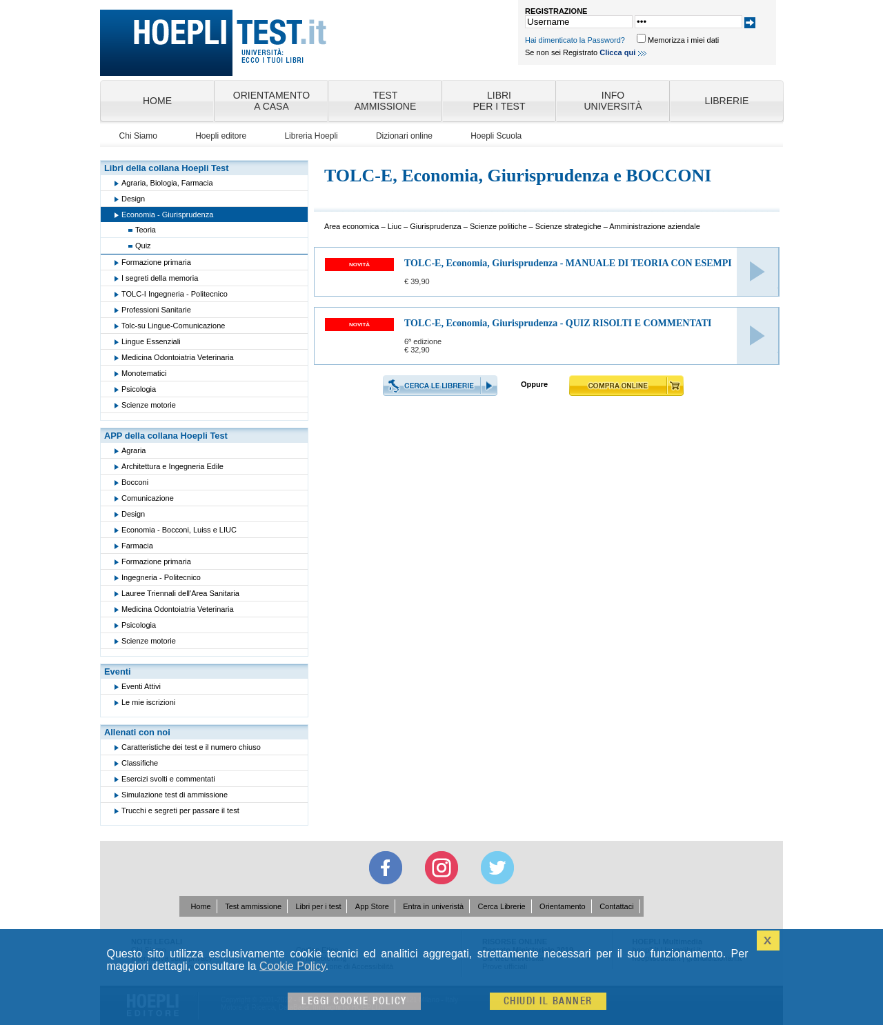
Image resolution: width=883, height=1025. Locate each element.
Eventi (117, 671)
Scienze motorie (148, 405)
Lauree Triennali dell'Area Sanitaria (180, 593)
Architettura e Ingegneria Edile (172, 466)
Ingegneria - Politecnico (161, 577)
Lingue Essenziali (151, 341)
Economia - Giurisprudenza (167, 214)
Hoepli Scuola (496, 136)
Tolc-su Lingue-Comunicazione (173, 325)
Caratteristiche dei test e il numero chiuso (191, 747)
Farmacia (137, 545)
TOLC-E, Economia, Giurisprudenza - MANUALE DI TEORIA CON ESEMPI (568, 263)
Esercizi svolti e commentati (168, 779)
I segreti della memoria (159, 278)
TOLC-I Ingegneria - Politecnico (174, 294)
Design (133, 199)
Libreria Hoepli (310, 136)
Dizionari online (404, 136)
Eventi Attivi (141, 686)
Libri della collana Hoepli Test (166, 168)
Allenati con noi (137, 732)
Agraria (133, 450)
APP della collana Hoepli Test (166, 435)
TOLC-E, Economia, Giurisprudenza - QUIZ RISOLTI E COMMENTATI (558, 323)
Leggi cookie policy (354, 1001)
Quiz (143, 245)
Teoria (145, 230)
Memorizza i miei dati (683, 40)
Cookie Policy (292, 966)
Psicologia (138, 389)
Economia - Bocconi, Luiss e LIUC (179, 530)
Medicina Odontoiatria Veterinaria (177, 357)
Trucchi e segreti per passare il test (180, 810)
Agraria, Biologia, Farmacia (167, 183)
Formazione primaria (156, 262)
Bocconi (134, 482)
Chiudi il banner (548, 1001)
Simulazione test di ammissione (174, 794)
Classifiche (139, 763)
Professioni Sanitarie (156, 310)
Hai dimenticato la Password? (575, 40)
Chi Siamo (138, 136)
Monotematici (143, 373)
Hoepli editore (220, 136)
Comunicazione (147, 498)
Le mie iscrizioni (148, 702)
